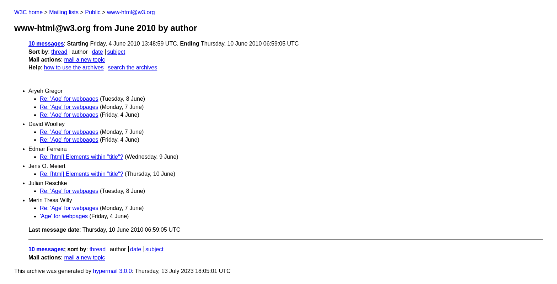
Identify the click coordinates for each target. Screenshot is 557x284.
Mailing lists (64, 12)
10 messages (46, 44)
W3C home (28, 12)
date (97, 52)
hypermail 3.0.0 (112, 271)
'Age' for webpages (64, 216)
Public (93, 12)
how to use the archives (74, 67)
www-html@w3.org (131, 12)
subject (116, 52)
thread (59, 52)
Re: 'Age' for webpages (69, 99)
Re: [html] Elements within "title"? (81, 157)
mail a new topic (84, 60)
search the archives (132, 67)
